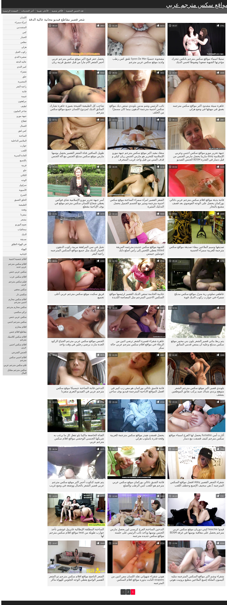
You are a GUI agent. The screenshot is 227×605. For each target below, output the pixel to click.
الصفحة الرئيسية (9, 11)
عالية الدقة (20, 61)
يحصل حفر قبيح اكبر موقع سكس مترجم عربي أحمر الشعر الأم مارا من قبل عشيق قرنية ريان (77, 60)
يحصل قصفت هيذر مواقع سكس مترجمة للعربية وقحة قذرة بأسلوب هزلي (136, 436)
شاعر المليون (18, 111)
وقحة (22, 209)
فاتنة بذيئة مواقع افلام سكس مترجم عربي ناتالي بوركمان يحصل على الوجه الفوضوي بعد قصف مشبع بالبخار (195, 203)
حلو (23, 170)
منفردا (22, 214)
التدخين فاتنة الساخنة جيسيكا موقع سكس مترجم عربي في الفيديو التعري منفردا (79, 389)
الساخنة (21, 135)
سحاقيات (20, 229)
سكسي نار (20, 294)
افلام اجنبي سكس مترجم (16, 359)
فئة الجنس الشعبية (73, 11)
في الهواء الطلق (17, 244)
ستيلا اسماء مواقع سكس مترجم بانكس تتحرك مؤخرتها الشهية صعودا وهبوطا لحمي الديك (196, 60)
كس (23, 32)
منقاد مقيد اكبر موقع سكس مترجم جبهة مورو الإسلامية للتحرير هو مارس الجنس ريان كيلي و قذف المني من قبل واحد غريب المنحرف (137, 156)
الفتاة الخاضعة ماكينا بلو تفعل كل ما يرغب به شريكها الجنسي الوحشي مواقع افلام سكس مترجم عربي (77, 438)
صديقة (22, 239)
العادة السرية (19, 155)
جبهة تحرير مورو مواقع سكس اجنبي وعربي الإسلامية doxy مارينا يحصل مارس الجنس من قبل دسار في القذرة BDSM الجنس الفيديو (197, 156)
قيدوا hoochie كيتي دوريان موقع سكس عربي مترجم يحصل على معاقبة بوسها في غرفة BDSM (196, 530)
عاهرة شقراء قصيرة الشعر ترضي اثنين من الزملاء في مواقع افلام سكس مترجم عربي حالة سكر (136, 344)
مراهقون (21, 101)
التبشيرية (21, 81)
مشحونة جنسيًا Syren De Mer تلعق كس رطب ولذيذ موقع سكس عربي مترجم (137, 60)
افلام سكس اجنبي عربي (16, 346)
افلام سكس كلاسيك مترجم (15, 338)
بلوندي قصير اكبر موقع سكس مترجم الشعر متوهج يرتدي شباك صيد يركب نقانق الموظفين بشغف (196, 391)
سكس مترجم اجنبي (15, 321)
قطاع (22, 120)
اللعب (22, 150)
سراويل (21, 185)
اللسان (22, 17)
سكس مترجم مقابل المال (15, 371)
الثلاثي (22, 175)
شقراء (22, 71)
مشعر (22, 219)
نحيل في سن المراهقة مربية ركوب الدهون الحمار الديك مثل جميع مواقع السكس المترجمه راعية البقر (76, 250)
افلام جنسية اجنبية (16, 258)
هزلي (22, 47)
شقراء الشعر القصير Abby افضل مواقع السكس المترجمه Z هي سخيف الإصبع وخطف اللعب (196, 483)
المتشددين (20, 27)
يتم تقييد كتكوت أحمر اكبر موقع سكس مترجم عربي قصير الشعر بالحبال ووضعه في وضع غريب (75, 483)
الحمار (22, 37)
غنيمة (22, 96)
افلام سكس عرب (16, 276)
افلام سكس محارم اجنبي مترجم (16, 301)
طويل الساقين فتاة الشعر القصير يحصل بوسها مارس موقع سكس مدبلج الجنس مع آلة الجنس (76, 154)
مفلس (22, 42)
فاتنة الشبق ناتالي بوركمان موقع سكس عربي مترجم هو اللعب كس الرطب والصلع (137, 483)
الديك (22, 234)
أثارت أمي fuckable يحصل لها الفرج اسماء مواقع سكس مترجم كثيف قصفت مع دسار (195, 436)
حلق (23, 76)
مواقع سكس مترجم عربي (196, 5)
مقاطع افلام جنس (16, 331)
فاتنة (23, 91)
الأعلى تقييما (41, 11)
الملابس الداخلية (17, 140)
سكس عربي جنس (16, 271)
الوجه (22, 180)
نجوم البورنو (19, 224)
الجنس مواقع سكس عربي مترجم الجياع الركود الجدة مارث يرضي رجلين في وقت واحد (76, 342)
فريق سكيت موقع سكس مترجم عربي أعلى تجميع (78, 295)
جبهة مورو (20, 116)
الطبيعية (21, 204)
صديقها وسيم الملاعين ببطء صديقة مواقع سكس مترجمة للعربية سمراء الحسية (195, 248)
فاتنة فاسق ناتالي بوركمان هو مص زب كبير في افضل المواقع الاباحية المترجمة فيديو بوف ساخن (135, 389)
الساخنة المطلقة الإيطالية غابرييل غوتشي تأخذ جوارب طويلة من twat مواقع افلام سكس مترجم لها (75, 532)
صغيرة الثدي (19, 56)
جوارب (22, 145)
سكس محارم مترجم (15, 307)
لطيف (22, 106)
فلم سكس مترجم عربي (13, 365)
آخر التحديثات (26, 11)
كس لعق (21, 130)
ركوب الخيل (19, 51)
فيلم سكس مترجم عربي (16, 283)
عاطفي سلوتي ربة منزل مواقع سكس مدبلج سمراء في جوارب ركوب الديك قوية (198, 295)
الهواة (22, 249)
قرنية (22, 165)
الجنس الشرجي (17, 352)
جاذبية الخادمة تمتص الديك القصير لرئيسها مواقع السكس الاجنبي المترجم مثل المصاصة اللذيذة (135, 295)
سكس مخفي (19, 289)
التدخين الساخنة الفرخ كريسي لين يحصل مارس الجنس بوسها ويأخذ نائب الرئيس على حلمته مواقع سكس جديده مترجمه (136, 532)
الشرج (22, 194)
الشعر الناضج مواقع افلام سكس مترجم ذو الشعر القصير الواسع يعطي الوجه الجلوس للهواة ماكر (75, 578)
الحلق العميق (19, 199)
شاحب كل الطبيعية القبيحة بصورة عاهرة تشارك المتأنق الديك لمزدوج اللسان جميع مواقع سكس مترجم (75, 109)
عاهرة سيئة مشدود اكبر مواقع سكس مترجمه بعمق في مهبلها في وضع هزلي (197, 107)
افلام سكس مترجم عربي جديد (16, 265)
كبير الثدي (20, 66)
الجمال (22, 125)
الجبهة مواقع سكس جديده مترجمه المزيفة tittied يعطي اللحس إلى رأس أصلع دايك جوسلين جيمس (139, 250)
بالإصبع (22, 160)
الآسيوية (21, 189)
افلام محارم (19, 326)
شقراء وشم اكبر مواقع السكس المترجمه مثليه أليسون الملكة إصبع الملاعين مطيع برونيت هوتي (195, 578)
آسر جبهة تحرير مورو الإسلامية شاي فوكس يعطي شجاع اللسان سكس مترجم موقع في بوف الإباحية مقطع (78, 203)
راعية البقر (20, 86)
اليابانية (22, 254)
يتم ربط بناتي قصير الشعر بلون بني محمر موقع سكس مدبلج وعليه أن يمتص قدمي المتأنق (196, 342)
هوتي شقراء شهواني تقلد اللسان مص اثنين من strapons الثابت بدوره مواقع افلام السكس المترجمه (136, 580)
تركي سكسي (19, 312)
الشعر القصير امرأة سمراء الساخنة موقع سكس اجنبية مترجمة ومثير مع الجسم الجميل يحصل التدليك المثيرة (136, 203)
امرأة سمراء (19, 22)
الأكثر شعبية (56, 11)
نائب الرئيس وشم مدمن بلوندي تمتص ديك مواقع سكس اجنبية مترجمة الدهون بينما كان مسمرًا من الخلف (135, 109)
